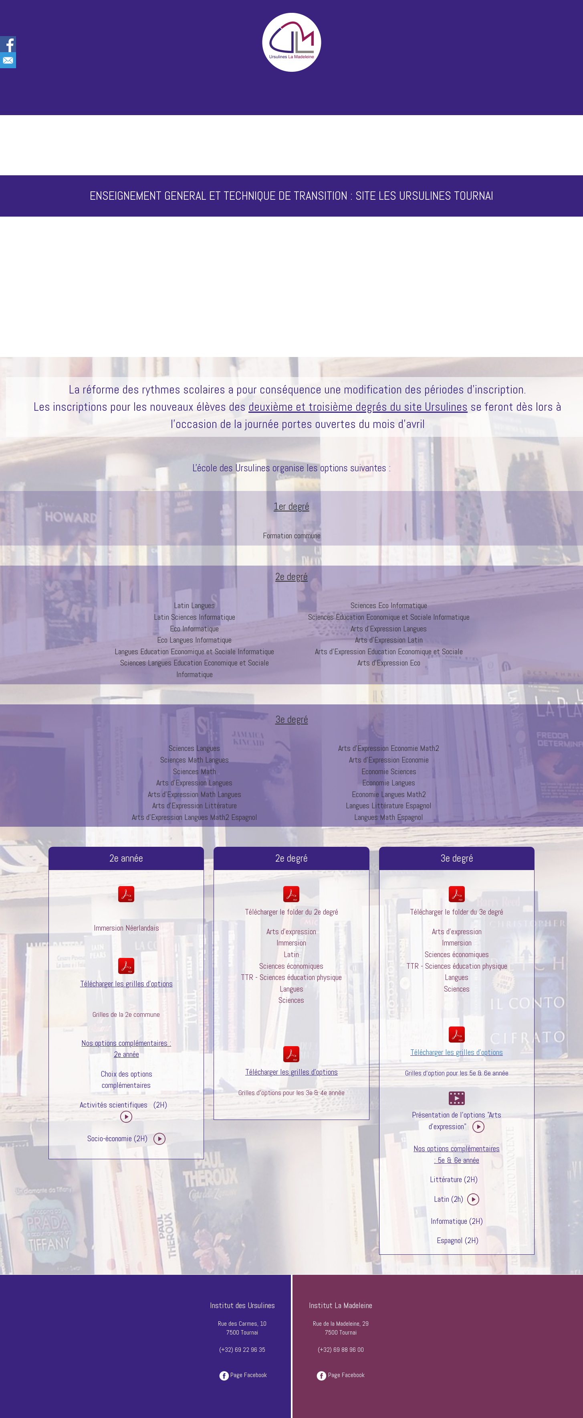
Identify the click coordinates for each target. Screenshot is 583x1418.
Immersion (108, 928)
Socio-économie (109, 1138)
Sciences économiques (291, 966)
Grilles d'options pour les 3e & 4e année (291, 1092)
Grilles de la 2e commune (126, 1014)
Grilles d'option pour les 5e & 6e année (456, 1072)
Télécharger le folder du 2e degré (291, 912)
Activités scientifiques (113, 1105)
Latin (291, 954)
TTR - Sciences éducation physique (291, 977)
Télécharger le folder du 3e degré (456, 912)
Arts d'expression (291, 931)
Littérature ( (448, 1179)
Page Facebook (248, 1375)
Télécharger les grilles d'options (456, 1052)
